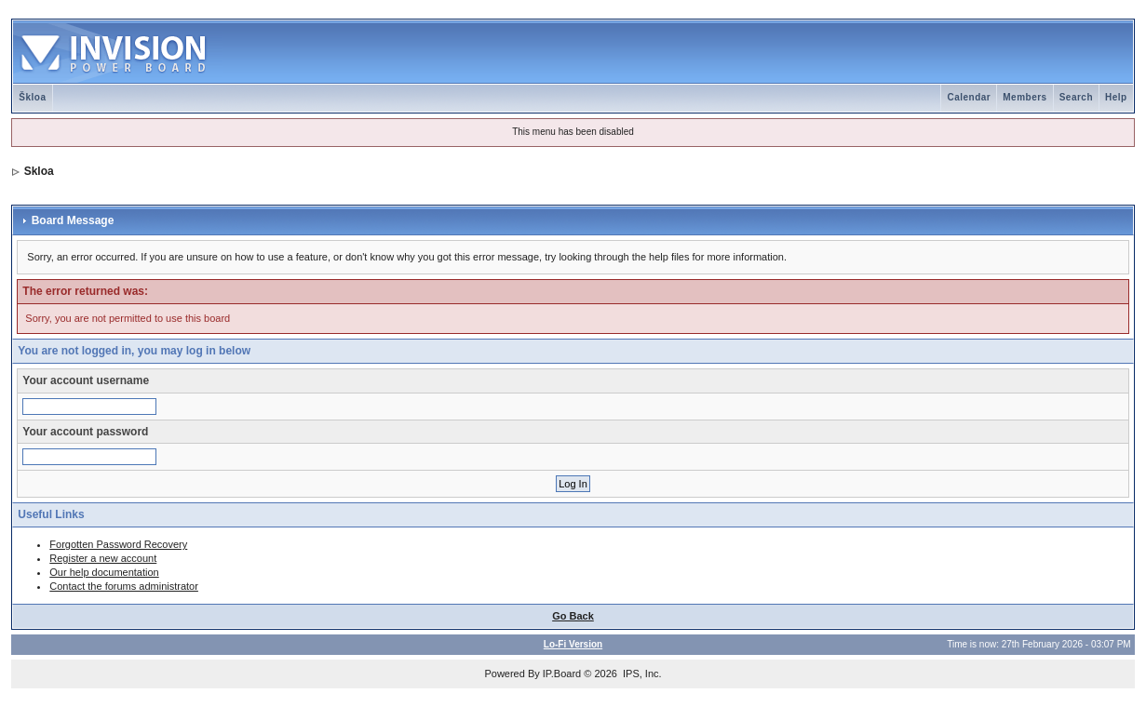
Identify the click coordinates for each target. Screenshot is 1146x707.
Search (1076, 97)
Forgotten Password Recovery (118, 544)
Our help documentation (103, 572)
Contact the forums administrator (123, 586)
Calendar (969, 97)
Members (1024, 97)
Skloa (39, 171)
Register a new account (102, 558)
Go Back (573, 615)
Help (1116, 97)
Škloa (32, 97)
